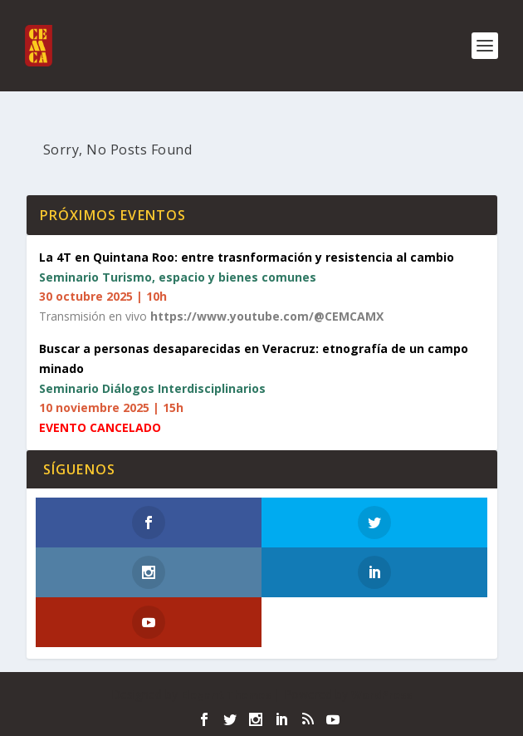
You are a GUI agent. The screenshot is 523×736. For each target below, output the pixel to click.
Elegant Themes (226, 694)
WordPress (381, 694)
